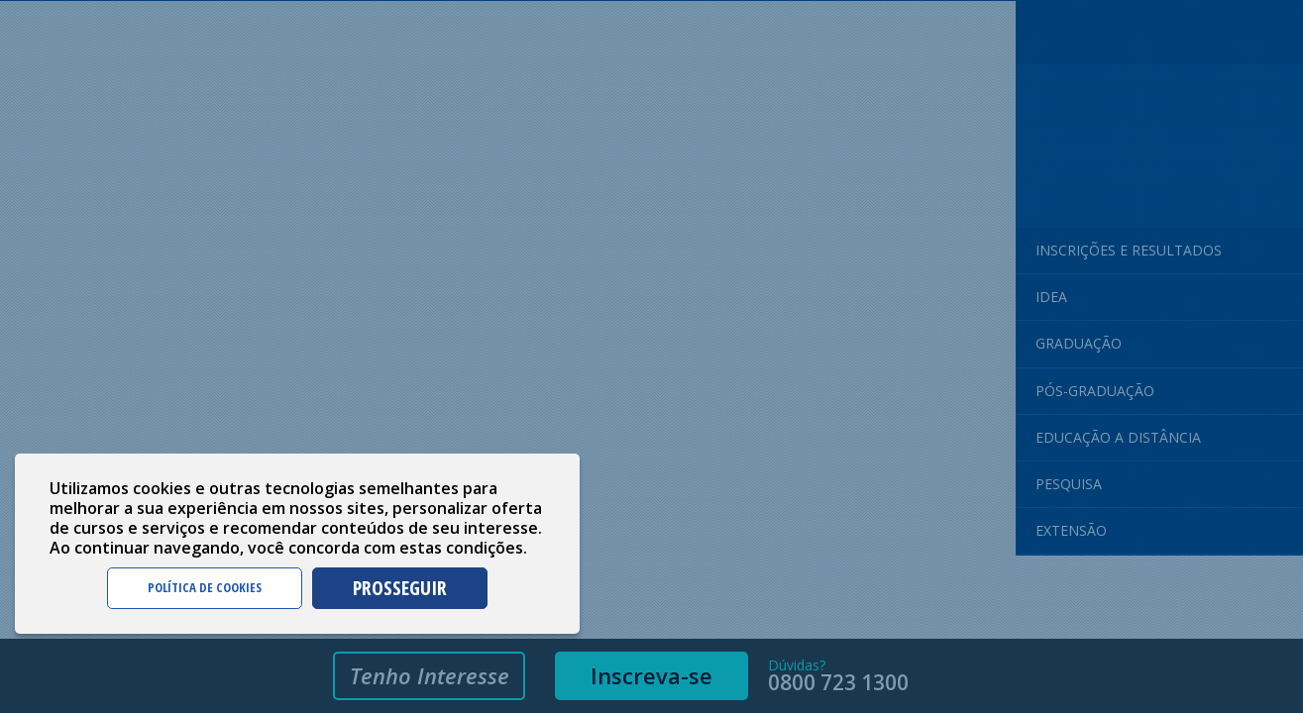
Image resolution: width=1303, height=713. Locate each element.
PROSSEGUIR (400, 587)
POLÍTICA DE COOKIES (205, 587)
